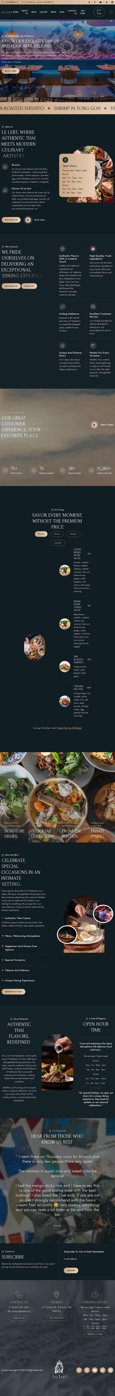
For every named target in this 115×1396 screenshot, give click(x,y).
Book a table (99, 12)
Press (53, 12)
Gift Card (82, 12)
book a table (10, 76)
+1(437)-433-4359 (20, 1307)
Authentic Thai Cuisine (17, 919)
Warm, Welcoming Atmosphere (22, 938)
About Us (25, 12)
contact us (19, 1318)
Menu (33, 12)
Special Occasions (15, 964)
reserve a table (95, 1334)
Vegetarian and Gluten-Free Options (21, 952)
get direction (56, 1318)
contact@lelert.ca (10, 2)
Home (15, 12)
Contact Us (72, 12)
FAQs (62, 12)
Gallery (44, 12)
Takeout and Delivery (17, 974)
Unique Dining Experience (19, 984)
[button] (5, 1193)
